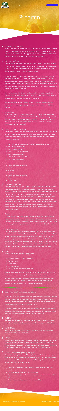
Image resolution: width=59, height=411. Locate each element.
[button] (52, 5)
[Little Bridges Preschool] (5, 5)
